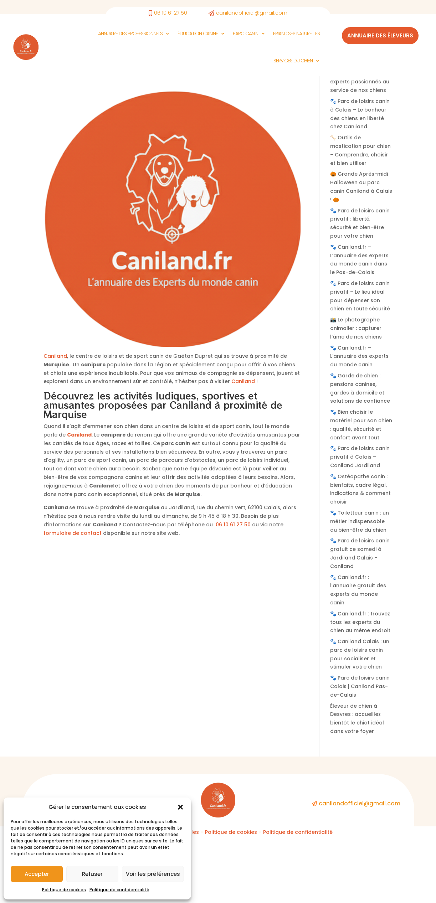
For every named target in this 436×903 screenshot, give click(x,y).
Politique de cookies (64, 890)
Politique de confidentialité (119, 890)
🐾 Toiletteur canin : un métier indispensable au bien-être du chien (359, 586)
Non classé (57, 132)
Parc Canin (245, 33)
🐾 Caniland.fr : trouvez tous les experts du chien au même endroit (360, 687)
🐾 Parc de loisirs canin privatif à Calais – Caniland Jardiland (360, 522)
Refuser (92, 874)
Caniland (55, 420)
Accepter (37, 874)
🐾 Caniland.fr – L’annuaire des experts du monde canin (359, 421)
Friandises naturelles (296, 33)
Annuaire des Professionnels (130, 33)
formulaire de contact (72, 598)
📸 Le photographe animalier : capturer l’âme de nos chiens (356, 393)
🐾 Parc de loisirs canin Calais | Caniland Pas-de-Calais (360, 751)
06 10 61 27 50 (233, 589)
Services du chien (293, 60)
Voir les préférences (153, 874)
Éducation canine (198, 33)
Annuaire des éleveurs (380, 35)
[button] (180, 807)
